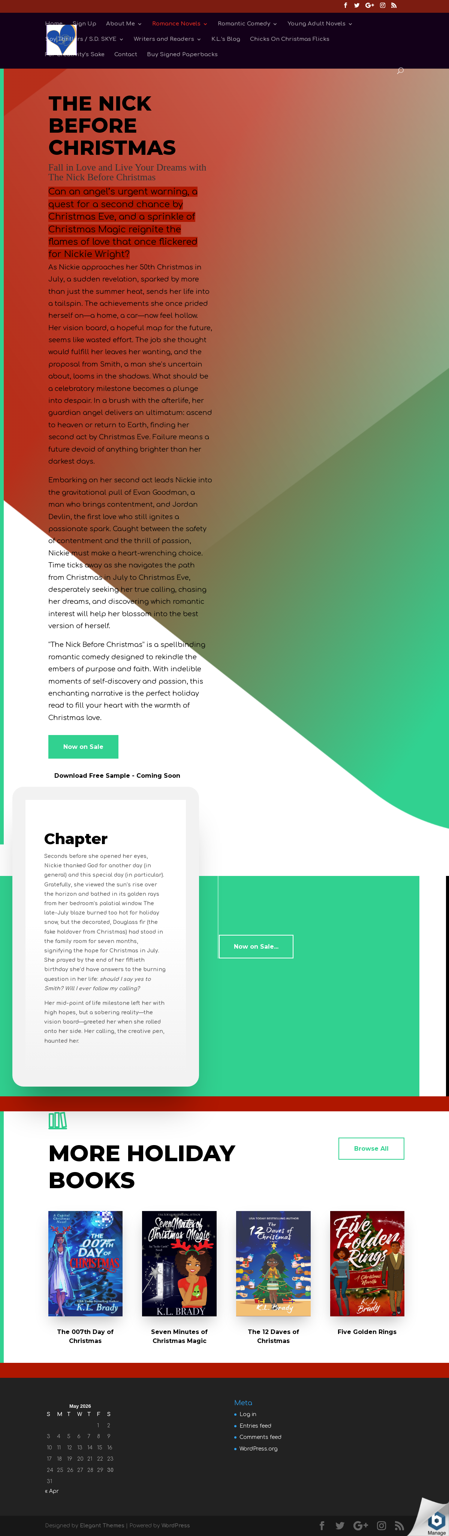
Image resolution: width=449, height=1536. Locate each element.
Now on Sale (83, 746)
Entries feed (255, 1426)
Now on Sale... (256, 946)
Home (54, 24)
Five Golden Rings (367, 1331)
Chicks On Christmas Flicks (289, 39)
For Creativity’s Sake (75, 55)
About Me (120, 24)
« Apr (52, 1491)
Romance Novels (176, 24)
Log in (247, 1414)
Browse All (371, 1148)
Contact (125, 55)
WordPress (176, 1526)
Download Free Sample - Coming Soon (117, 775)
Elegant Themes (102, 1526)
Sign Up (84, 24)
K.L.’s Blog (225, 39)
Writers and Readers (164, 39)
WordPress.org (258, 1449)
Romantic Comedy (244, 24)
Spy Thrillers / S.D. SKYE (81, 39)
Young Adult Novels (316, 24)
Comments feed (260, 1437)
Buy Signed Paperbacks (182, 55)
